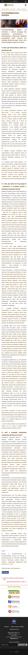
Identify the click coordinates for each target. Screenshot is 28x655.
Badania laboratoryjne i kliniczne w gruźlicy (16, 581)
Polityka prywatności (14, 629)
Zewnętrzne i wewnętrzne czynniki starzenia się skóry (13, 578)
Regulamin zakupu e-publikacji (17, 626)
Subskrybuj (23, 644)
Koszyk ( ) (14, 1)
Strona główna (5, 9)
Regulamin (6, 626)
